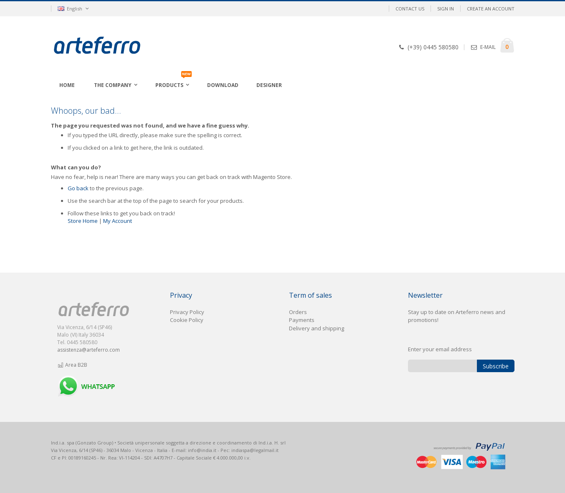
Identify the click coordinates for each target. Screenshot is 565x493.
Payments (301, 320)
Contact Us (409, 8)
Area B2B (72, 364)
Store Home (83, 221)
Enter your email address (440, 349)
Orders (298, 312)
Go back (78, 188)
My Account (117, 221)
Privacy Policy (187, 312)
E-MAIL (488, 47)
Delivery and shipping (316, 328)
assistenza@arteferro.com (88, 349)
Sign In (445, 8)
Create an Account (490, 8)
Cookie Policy (186, 320)
